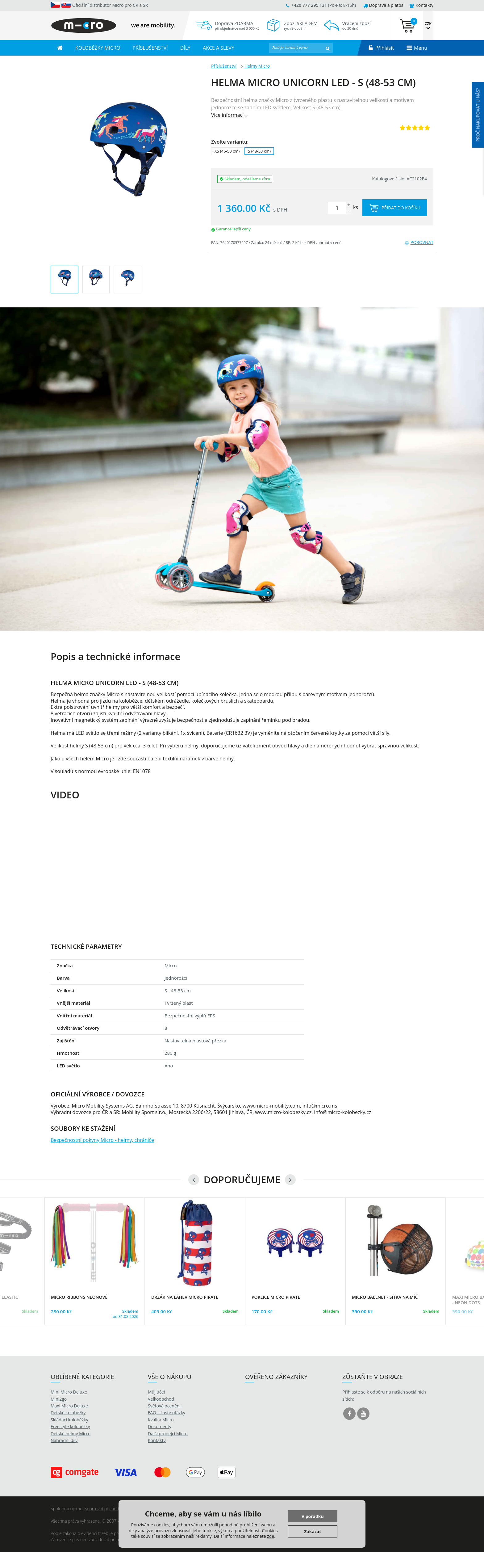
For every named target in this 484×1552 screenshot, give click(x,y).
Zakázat (312, 1531)
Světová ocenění (164, 1406)
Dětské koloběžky (68, 1412)
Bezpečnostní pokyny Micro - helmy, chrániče (102, 1140)
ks (343, 207)
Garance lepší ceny (233, 229)
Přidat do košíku (394, 208)
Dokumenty (159, 1426)
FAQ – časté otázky (166, 1412)
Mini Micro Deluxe (69, 1392)
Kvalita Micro (161, 1420)
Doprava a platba (383, 5)
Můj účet (156, 1392)
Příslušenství (223, 66)
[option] (242, 469)
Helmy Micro (257, 66)
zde (270, 1536)
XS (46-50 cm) (227, 151)
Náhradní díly (64, 1440)
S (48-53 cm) (259, 151)
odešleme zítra (256, 179)
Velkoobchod (161, 1399)
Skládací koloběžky (69, 1420)
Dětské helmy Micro (70, 1433)
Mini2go (59, 1399)
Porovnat (419, 242)
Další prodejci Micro (168, 1433)
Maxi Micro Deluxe (69, 1406)
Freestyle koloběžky (70, 1426)
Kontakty (421, 5)
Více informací (229, 114)
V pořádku (313, 1516)
